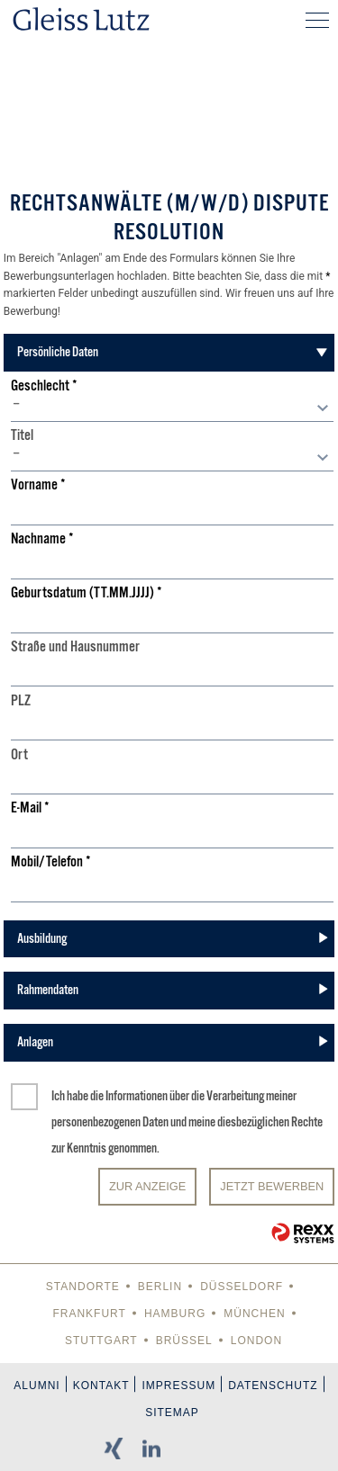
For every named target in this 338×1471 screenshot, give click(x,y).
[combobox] (172, 408)
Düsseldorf (241, 1286)
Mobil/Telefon (51, 862)
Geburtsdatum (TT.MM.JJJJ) (86, 593)
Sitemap (172, 1412)
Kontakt (101, 1385)
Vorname (38, 485)
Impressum (178, 1385)
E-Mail (30, 808)
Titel (22, 436)
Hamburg (175, 1313)
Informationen (136, 1096)
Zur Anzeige (147, 1186)
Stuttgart (101, 1340)
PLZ (21, 701)
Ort (19, 755)
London (256, 1340)
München (254, 1313)
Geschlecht (44, 386)
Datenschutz (272, 1385)
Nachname (42, 539)
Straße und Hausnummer (75, 647)
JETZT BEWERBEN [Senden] (272, 1186)
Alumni (36, 1385)
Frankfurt (88, 1313)
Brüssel (184, 1340)
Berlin (160, 1286)
